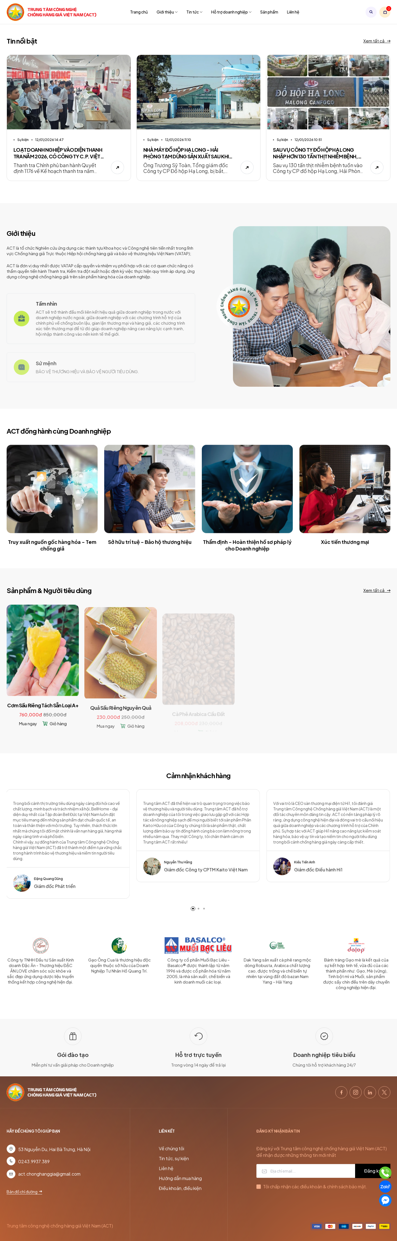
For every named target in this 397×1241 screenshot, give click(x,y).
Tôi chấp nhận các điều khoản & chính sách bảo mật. (315, 1186)
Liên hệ (293, 11)
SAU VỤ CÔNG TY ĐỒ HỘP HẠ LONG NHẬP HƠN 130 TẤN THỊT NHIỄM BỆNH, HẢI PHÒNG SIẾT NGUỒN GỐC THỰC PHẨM (315, 155)
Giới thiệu (167, 11)
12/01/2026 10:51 (308, 142)
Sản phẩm (269, 11)
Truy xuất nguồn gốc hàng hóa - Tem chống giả (52, 551)
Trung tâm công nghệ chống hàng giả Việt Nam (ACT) (60, 1226)
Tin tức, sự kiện (174, 1158)
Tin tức (194, 11)
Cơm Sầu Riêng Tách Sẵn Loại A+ (42, 713)
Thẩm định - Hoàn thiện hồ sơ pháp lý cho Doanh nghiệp (247, 551)
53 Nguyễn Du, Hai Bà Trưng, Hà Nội (54, 1149)
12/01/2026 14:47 (49, 140)
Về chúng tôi (171, 1148)
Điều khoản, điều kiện (180, 1188)
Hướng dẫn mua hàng (180, 1178)
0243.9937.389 (34, 1161)
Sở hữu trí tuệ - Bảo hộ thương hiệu (150, 548)
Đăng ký (372, 1171)
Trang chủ (139, 11)
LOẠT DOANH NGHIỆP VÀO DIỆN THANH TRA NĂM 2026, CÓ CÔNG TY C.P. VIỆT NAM (58, 153)
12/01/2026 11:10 (178, 140)
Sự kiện (23, 140)
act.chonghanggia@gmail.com (49, 1174)
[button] (193, 908)
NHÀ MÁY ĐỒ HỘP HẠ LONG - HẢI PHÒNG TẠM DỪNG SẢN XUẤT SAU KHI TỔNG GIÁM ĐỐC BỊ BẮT (186, 153)
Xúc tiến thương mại (345, 548)
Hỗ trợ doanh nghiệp (231, 11)
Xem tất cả (376, 40)
